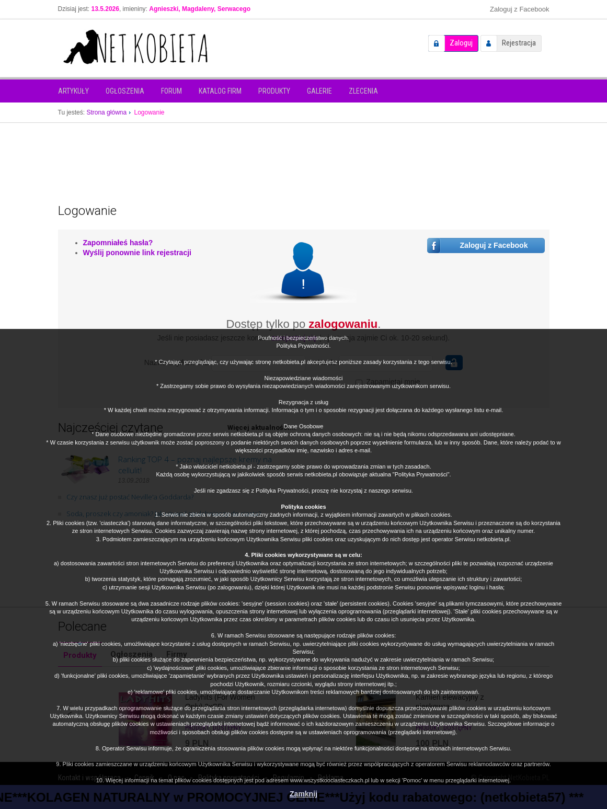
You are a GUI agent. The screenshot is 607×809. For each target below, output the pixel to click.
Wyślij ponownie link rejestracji (137, 252)
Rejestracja (519, 43)
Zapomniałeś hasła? (118, 242)
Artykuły (73, 91)
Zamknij (303, 794)
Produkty (274, 91)
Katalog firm (220, 91)
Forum (171, 91)
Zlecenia (363, 91)
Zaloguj (461, 43)
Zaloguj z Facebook (519, 9)
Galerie (319, 91)
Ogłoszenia (125, 91)
